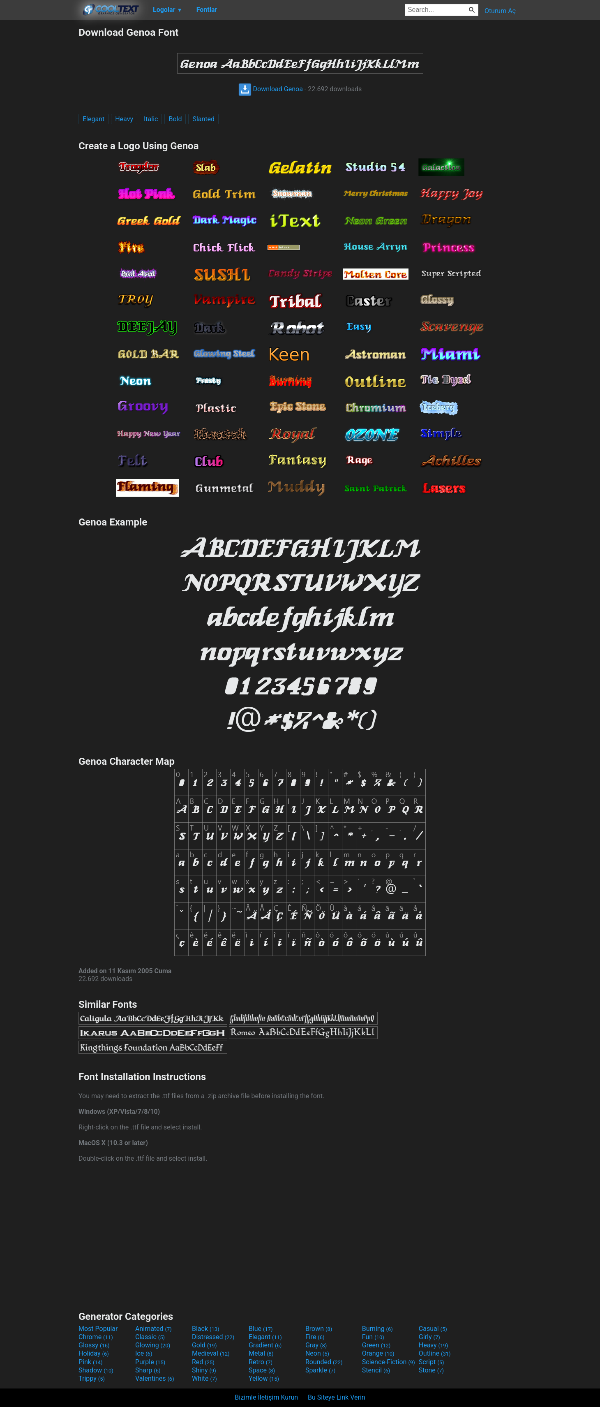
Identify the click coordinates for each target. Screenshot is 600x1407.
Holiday (93, 1353)
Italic (151, 119)
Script (431, 1362)
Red (203, 1362)
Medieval (211, 1353)
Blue (261, 1329)
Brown (318, 1329)
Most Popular (98, 1329)
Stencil (376, 1370)
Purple (150, 1362)
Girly (429, 1337)
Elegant (93, 119)
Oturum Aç (500, 11)
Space (262, 1370)
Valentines (154, 1378)
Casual (433, 1329)
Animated (153, 1329)
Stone (431, 1370)
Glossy (94, 1345)
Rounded (324, 1362)
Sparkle (320, 1370)
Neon (317, 1353)
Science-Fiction (388, 1362)
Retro (260, 1362)
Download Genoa (270, 89)
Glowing (152, 1345)
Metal (261, 1353)
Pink (90, 1362)
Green (376, 1345)
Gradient (265, 1345)
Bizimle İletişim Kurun (266, 1397)
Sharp (148, 1370)
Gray (316, 1345)
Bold (175, 119)
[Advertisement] (39, 149)
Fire (315, 1337)
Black (205, 1329)
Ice (143, 1353)
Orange (378, 1353)
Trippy (91, 1378)
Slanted (203, 119)
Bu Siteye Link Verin (336, 1397)
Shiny (204, 1370)
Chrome (95, 1337)
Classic (150, 1337)
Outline (435, 1353)
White (204, 1378)
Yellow (264, 1378)
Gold (204, 1345)
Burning (377, 1329)
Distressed (213, 1337)
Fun (373, 1337)
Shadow (95, 1370)
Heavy (124, 119)
